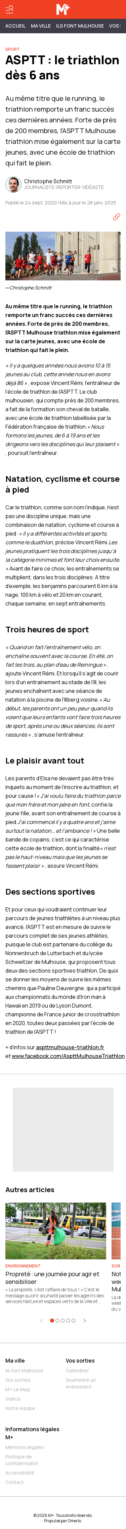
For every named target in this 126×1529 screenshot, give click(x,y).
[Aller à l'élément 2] (57, 1320)
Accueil (15, 26)
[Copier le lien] (117, 217)
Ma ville (15, 1360)
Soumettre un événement (81, 1383)
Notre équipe (20, 1408)
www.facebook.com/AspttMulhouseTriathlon (68, 1056)
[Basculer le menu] (9, 9)
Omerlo (74, 1521)
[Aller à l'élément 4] (68, 1320)
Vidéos (13, 1399)
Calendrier (77, 1370)
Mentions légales (24, 1447)
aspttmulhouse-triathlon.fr (70, 1047)
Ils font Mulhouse (24, 1370)
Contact (14, 1482)
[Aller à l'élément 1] (52, 1320)
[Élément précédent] (41, 1320)
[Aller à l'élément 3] (62, 1320)
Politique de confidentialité (21, 1459)
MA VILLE (41, 26)
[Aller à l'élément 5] (73, 1320)
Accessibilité (19, 1472)
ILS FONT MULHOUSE (80, 26)
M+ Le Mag (17, 1389)
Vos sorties (18, 1380)
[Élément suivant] (84, 1320)
